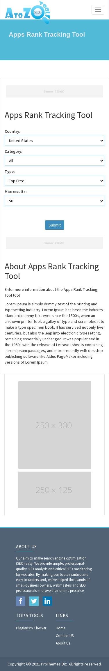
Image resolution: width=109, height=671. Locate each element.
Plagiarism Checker (31, 628)
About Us (63, 643)
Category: (13, 151)
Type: (10, 171)
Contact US (65, 635)
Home (60, 628)
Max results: (16, 191)
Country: (12, 131)
